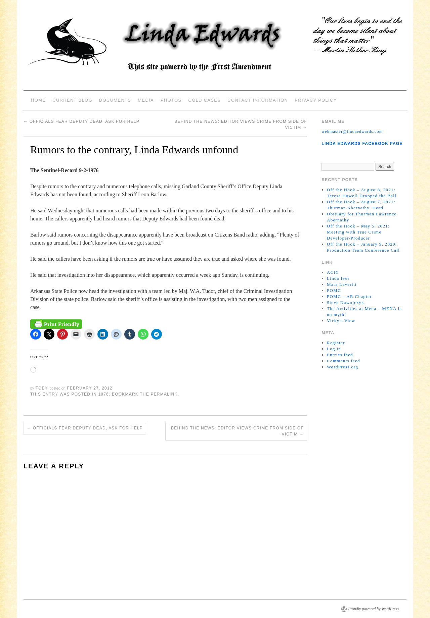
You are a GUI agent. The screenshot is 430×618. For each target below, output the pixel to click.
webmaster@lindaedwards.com (352, 131)
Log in (334, 348)
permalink (163, 394)
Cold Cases (204, 100)
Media (146, 100)
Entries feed (340, 354)
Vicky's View (341, 320)
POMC (334, 290)
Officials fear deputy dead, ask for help (81, 121)
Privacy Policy (316, 100)
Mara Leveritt (342, 284)
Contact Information (257, 100)
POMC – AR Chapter (349, 296)
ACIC (333, 272)
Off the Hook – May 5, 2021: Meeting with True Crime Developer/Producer (358, 232)
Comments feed (343, 360)
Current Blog (72, 100)
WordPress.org (342, 366)
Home (38, 100)
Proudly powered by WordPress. (374, 609)
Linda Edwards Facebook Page (361, 143)
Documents (115, 100)
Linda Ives (338, 278)
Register (336, 342)
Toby (42, 388)
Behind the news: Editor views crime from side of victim (237, 431)
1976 (103, 394)
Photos (171, 100)
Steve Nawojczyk (345, 302)
